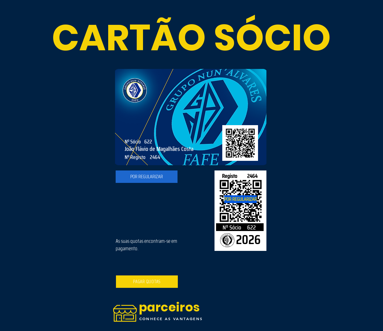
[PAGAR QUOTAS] (147, 281)
